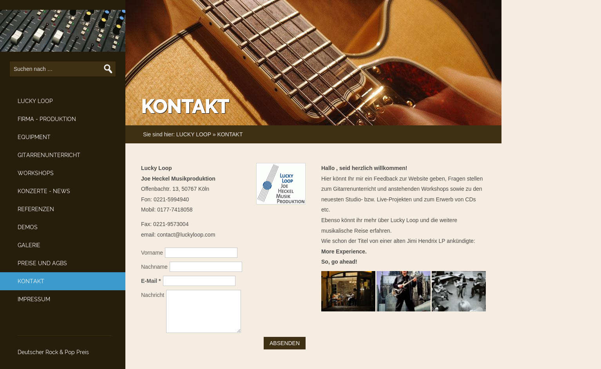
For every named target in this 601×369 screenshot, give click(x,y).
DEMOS (28, 227)
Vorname (152, 253)
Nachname (154, 267)
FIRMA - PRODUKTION (47, 119)
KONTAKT (31, 281)
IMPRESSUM (34, 299)
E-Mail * (151, 281)
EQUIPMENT (34, 137)
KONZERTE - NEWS (44, 191)
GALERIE (29, 245)
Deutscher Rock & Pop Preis (53, 352)
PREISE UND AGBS (42, 263)
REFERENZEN (36, 209)
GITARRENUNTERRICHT (49, 155)
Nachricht (152, 295)
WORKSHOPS (36, 173)
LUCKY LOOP (35, 101)
